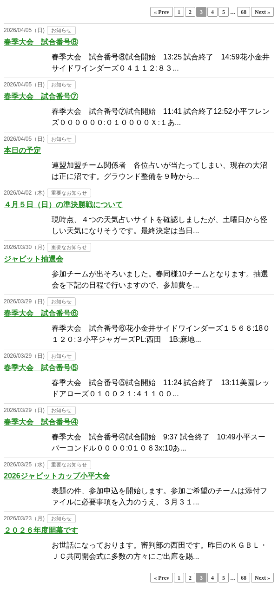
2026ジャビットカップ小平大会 (57, 476)
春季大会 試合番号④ (41, 422)
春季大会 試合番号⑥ (41, 313)
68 (243, 12)
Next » (262, 12)
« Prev (161, 12)
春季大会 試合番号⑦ (41, 96)
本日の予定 (22, 150)
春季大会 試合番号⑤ (41, 368)
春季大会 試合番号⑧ (41, 42)
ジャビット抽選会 (33, 259)
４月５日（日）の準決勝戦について (63, 205)
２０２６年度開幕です (41, 530)
